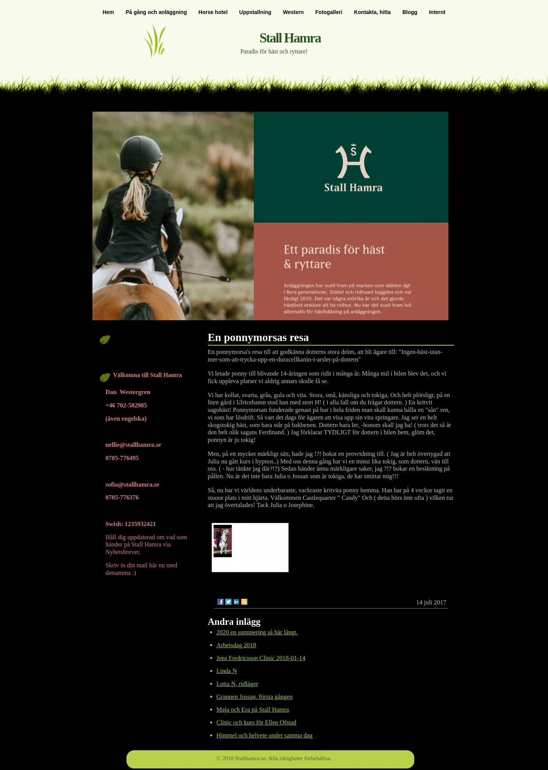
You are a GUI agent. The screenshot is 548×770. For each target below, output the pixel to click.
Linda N (227, 671)
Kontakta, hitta (372, 12)
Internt (437, 12)
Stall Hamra (290, 38)
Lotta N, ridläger (237, 683)
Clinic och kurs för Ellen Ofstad (257, 722)
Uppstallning (255, 12)
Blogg (409, 12)
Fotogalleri (329, 12)
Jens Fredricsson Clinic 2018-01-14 (261, 658)
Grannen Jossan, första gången (255, 696)
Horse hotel (213, 12)
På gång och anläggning (156, 12)
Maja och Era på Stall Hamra (253, 709)
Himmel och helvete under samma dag (265, 735)
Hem (108, 12)
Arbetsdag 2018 (236, 645)
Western (293, 12)
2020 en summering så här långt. (257, 632)
